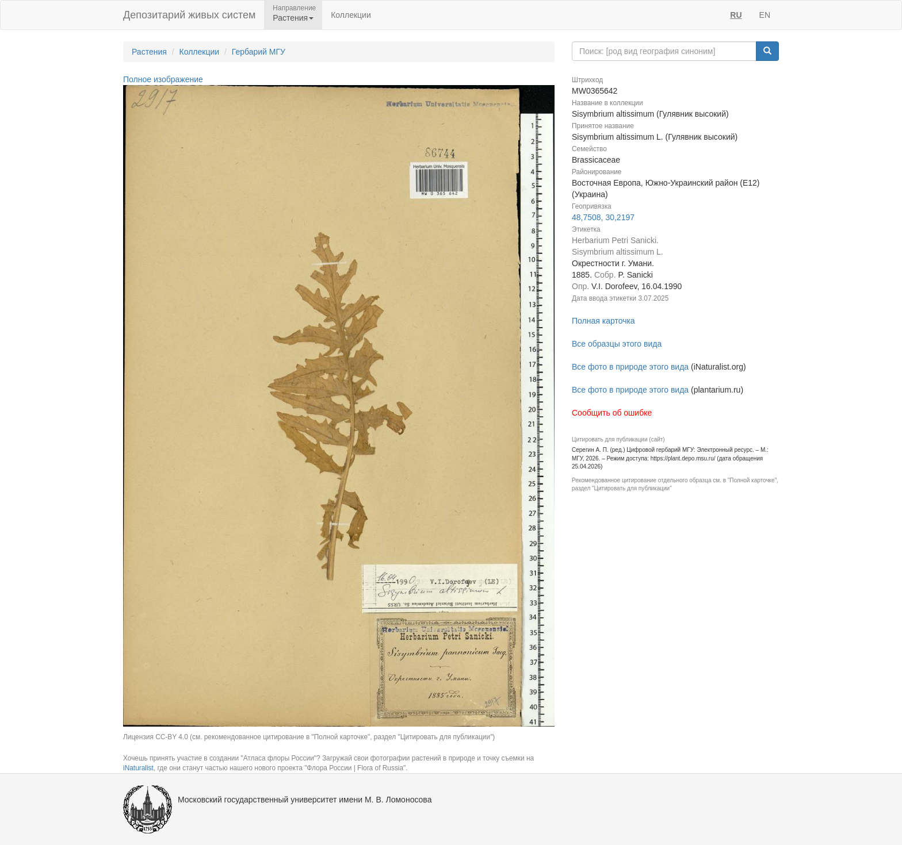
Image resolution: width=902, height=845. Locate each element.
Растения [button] (293, 17)
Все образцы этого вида (617, 343)
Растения (149, 51)
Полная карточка (603, 320)
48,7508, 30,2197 (603, 217)
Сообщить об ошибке (612, 412)
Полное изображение (163, 79)
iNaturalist (138, 768)
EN (764, 15)
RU (736, 15)
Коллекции (351, 15)
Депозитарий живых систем (189, 15)
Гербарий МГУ (258, 51)
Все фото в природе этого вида (630, 366)
